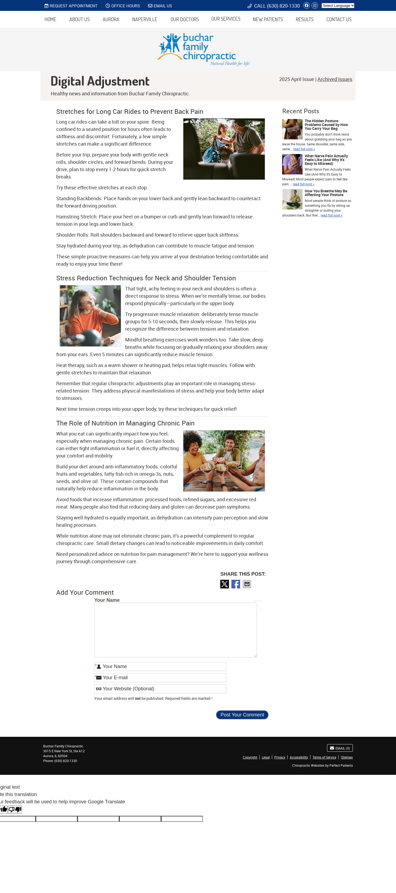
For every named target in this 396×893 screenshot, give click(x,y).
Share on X (225, 584)
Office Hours (123, 5)
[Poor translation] (15, 810)
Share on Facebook (236, 584)
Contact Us (338, 19)
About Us (80, 19)
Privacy (279, 757)
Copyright (250, 757)
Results (304, 19)
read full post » (304, 149)
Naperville (145, 19)
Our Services (225, 18)
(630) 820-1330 (283, 5)
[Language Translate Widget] (338, 5)
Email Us (160, 5)
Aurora (111, 19)
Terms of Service (324, 757)
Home (50, 19)
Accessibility (299, 757)
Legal (266, 757)
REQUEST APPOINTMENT (71, 5)
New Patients (268, 19)
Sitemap (347, 757)
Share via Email (247, 584)
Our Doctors (185, 19)
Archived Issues (335, 79)
